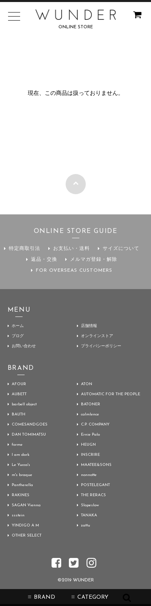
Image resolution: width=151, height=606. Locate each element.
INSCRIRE (90, 455)
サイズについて (121, 248)
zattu (85, 525)
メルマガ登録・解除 (93, 259)
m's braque (22, 475)
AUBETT (19, 394)
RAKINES (20, 495)
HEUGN (88, 444)
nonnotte (89, 475)
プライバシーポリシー (101, 346)
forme (17, 444)
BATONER (90, 404)
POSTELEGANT (95, 485)
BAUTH (18, 414)
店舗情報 (89, 326)
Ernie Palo (90, 434)
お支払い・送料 (71, 248)
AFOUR (19, 384)
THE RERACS (93, 495)
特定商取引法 (24, 248)
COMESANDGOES (30, 424)
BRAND (41, 597)
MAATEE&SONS (96, 465)
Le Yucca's (21, 465)
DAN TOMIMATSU (29, 434)
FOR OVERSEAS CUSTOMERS (74, 270)
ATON (86, 384)
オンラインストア (97, 336)
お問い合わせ (24, 346)
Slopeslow (90, 505)
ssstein (18, 515)
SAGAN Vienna (26, 505)
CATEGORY (89, 597)
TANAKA (89, 515)
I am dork (20, 455)
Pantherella (22, 485)
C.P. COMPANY (95, 424)
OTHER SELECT (26, 535)
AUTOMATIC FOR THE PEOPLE (110, 394)
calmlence (90, 414)
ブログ (18, 336)
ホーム (18, 326)
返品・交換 (44, 259)
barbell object (24, 404)
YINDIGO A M (25, 525)
